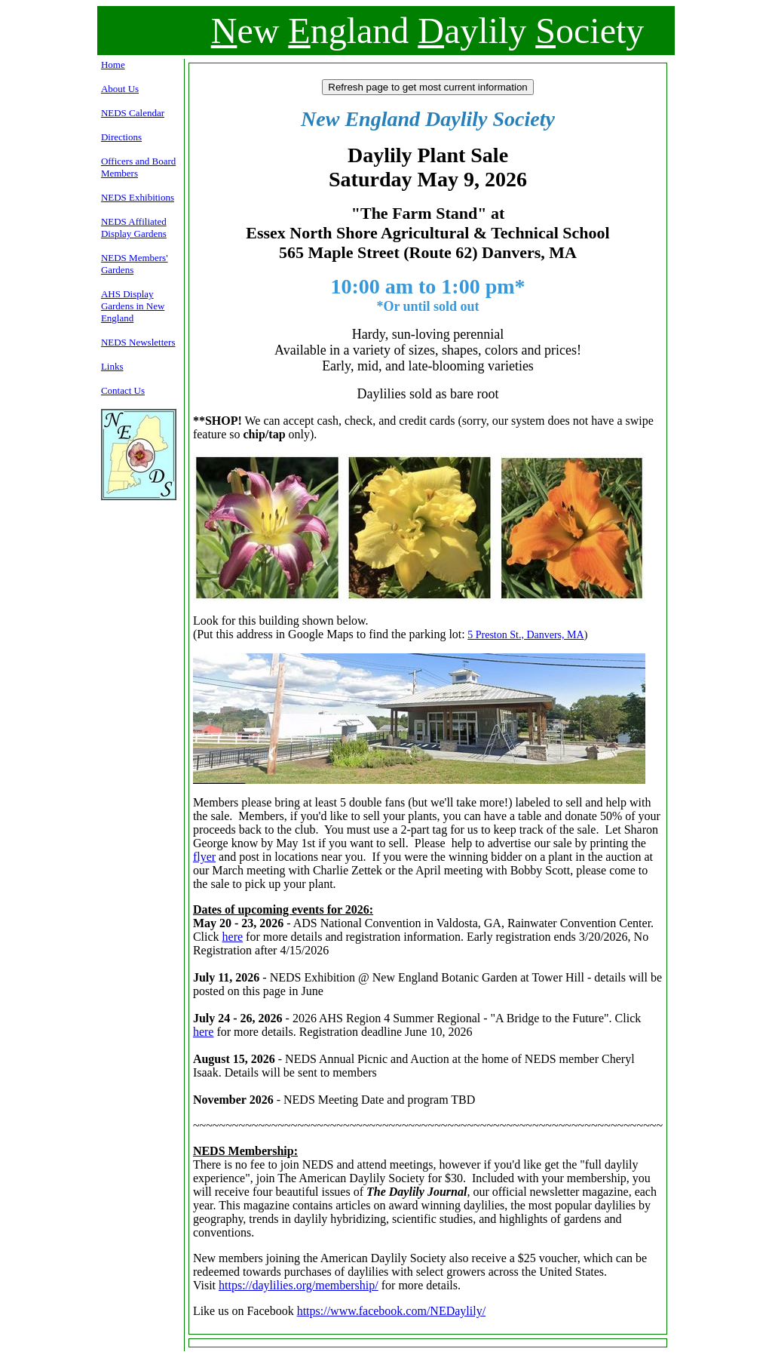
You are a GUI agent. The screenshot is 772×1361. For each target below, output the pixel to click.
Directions (121, 137)
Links (112, 366)
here (233, 936)
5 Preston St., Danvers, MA (525, 635)
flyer (204, 856)
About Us (120, 88)
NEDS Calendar (132, 112)
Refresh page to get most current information (427, 87)
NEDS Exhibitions (137, 197)
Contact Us (123, 390)
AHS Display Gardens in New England (132, 306)
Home (113, 64)
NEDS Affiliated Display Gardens (134, 227)
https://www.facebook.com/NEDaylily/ (391, 1310)
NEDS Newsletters (138, 342)
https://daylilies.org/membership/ (298, 1285)
